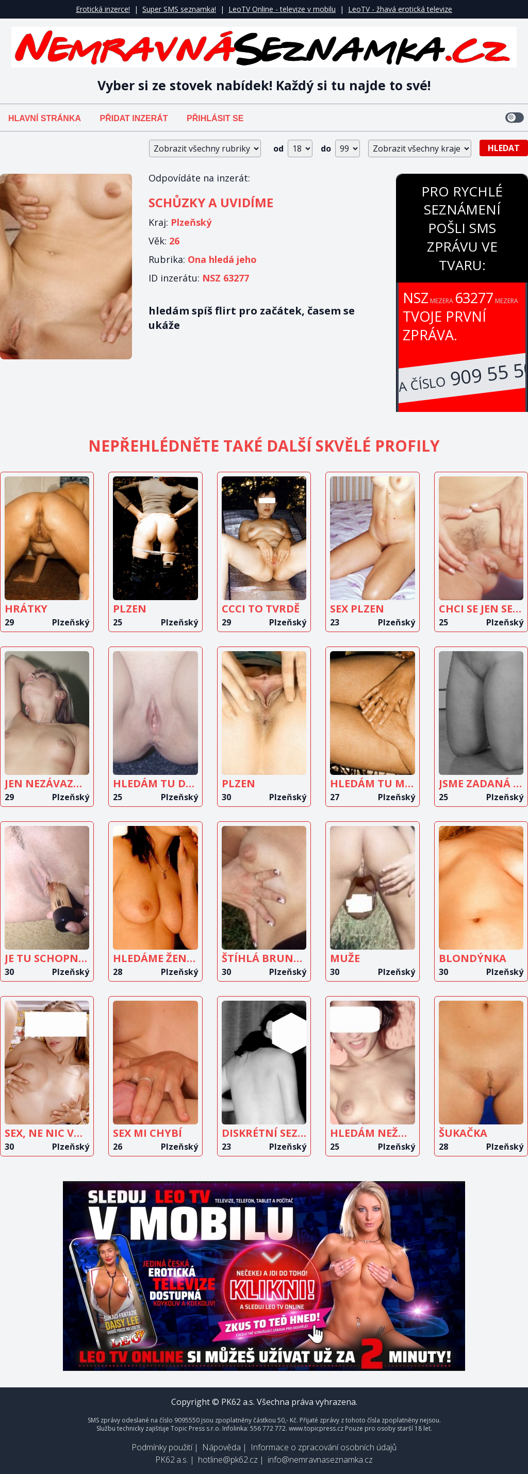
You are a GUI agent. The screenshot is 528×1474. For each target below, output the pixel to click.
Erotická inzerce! (103, 9)
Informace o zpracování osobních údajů (324, 1447)
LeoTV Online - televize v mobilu (282, 9)
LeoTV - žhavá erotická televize (400, 9)
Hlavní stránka (44, 118)
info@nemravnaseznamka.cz (320, 1459)
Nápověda (221, 1447)
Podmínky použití (161, 1447)
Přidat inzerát (134, 118)
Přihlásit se (215, 118)
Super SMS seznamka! (179, 9)
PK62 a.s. (171, 1459)
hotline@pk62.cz (228, 1459)
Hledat (504, 148)
